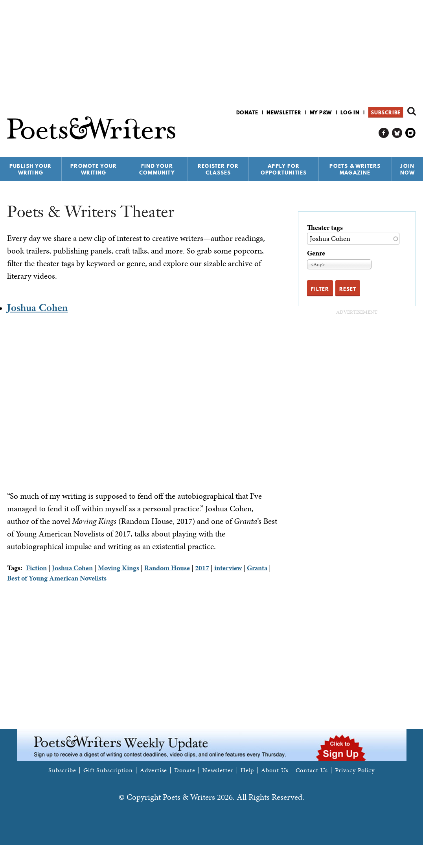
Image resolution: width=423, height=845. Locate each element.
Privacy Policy (355, 770)
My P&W (321, 112)
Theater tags (325, 227)
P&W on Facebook (384, 133)
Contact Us (312, 770)
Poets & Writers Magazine (355, 169)
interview (228, 568)
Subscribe (385, 112)
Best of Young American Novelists (57, 578)
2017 (202, 568)
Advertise (153, 770)
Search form (411, 111)
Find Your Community (157, 169)
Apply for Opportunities (284, 169)
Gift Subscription (108, 770)
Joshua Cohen (37, 307)
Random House (167, 568)
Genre (316, 253)
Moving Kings (118, 568)
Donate (247, 112)
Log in (350, 112)
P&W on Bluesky (397, 133)
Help (247, 770)
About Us (274, 770)
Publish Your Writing (30, 169)
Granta (257, 568)
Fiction (36, 568)
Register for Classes (218, 169)
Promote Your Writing (93, 169)
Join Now (407, 169)
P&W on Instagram (410, 133)
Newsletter (284, 112)
